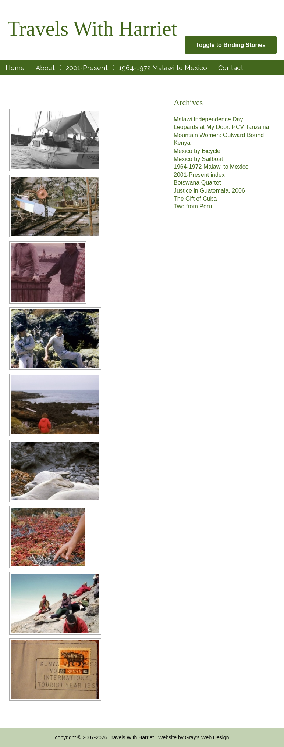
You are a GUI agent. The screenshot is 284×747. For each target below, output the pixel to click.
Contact (230, 68)
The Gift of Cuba (195, 199)
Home (15, 68)
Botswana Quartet (197, 182)
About (45, 68)
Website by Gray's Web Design (193, 737)
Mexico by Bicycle (197, 151)
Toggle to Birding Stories (231, 45)
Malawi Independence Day (208, 119)
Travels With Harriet (92, 28)
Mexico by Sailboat (198, 159)
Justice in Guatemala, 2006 (209, 190)
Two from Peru (193, 206)
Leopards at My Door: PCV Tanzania (221, 127)
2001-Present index (199, 175)
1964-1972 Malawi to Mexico (163, 68)
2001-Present (87, 68)
